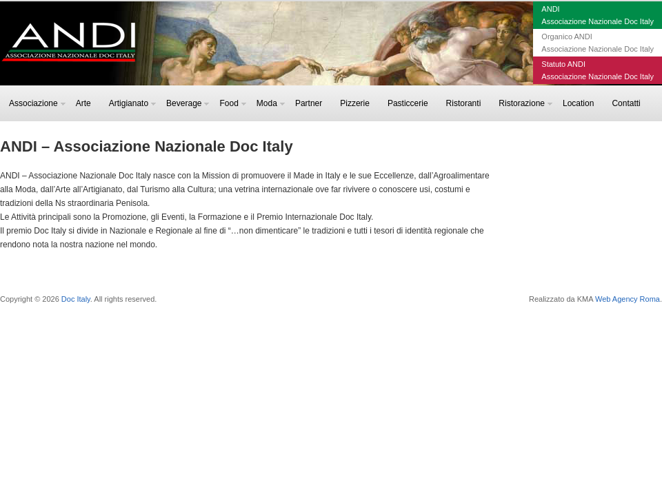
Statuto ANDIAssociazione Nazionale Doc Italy (597, 70)
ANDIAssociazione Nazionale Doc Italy (597, 15)
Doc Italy (75, 299)
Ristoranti (463, 103)
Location (578, 103)
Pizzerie (355, 103)
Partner (308, 103)
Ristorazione (525, 103)
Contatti (626, 103)
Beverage (187, 103)
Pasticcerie (408, 103)
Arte (83, 103)
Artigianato (132, 103)
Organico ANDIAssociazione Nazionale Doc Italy (597, 42)
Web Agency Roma (627, 299)
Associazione (37, 103)
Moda (271, 103)
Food (232, 103)
